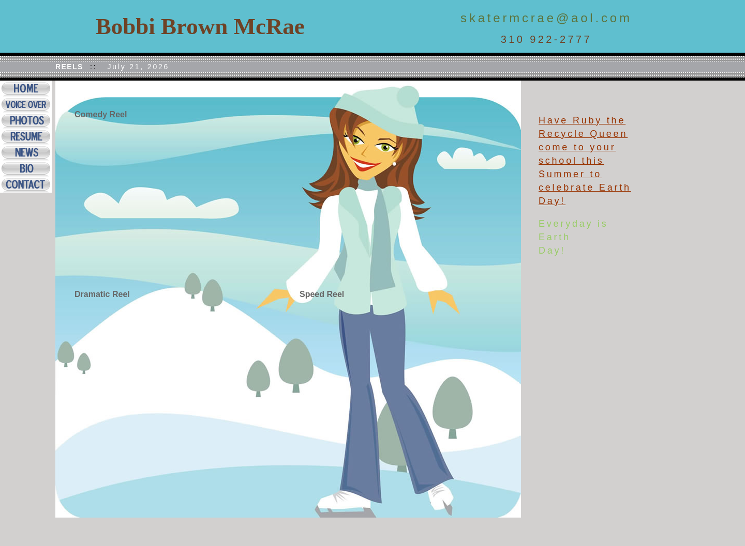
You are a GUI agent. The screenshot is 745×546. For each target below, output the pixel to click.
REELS (69, 67)
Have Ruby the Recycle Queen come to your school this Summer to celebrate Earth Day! (585, 160)
